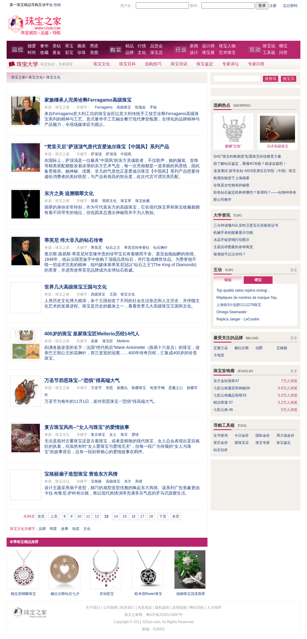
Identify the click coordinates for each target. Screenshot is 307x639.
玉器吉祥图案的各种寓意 (233, 247)
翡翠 (94, 201)
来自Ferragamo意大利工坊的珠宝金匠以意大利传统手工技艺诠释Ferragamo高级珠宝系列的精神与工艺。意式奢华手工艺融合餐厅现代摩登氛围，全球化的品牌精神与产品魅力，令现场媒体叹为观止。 (122, 119)
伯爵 (259, 348)
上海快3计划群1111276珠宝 (238, 305)
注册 (272, 6)
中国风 (126, 154)
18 (151, 516)
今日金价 (241, 435)
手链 (153, 107)
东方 (127, 481)
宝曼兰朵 (220, 348)
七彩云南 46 (223, 410)
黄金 (56, 52)
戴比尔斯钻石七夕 (65, 594)
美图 (94, 52)
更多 (293, 270)
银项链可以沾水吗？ (229, 254)
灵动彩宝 (107, 594)
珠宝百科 (127, 64)
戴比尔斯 (241, 348)
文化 (142, 52)
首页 (41, 516)
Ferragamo (104, 107)
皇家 (94, 341)
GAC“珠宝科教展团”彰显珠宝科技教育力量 (247, 156)
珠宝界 (126, 201)
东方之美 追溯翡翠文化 (69, 193)
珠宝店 (156, 52)
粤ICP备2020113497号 (164, 615)
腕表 (81, 46)
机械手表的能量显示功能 (233, 232)
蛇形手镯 (157, 388)
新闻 (194, 46)
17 (142, 516)
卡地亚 (218, 355)
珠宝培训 (179, 64)
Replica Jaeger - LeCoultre (237, 319)
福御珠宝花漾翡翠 (190, 594)
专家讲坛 (230, 64)
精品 (129, 46)
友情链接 (179, 607)
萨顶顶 (96, 154)
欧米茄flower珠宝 (148, 594)
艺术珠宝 (227, 52)
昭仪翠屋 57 (223, 402)
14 (116, 516)
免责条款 (145, 607)
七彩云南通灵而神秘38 (231, 388)
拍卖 (75, 529)
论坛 (227, 280)
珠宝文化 (101, 64)
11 (88, 516)
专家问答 (256, 64)
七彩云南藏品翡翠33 (229, 395)
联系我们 (127, 607)
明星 (53, 529)
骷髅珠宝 (139, 388)
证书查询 (220, 435)
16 (133, 516)
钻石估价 (220, 450)
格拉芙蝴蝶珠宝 (23, 594)
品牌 (129, 52)
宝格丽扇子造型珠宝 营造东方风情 (81, 474)
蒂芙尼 (96, 247)
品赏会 (156, 46)
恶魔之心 (175, 388)
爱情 (135, 434)
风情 (138, 481)
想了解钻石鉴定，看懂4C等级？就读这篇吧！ (249, 164)
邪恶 (109, 388)
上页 (54, 516)
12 (97, 516)
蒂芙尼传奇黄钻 (136, 247)
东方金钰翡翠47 (226, 381)
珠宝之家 (18, 77)
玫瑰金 (140, 107)
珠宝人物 (227, 46)
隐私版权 (162, 607)
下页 (162, 516)
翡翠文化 (109, 201)
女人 (113, 434)
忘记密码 (290, 6)
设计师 (208, 46)
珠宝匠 (107, 341)
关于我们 (93, 607)
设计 (194, 52)
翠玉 (69, 46)
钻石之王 (113, 247)
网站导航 (196, 607)
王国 (113, 294)
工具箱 (269, 52)
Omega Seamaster (231, 312)
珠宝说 (269, 46)
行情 (142, 46)
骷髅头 (122, 388)
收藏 (44, 52)
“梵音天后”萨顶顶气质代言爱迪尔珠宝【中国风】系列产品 (106, 146)
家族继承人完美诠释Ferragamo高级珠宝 (88, 100)
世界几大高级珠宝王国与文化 (75, 287)
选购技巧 (153, 64)
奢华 (44, 46)
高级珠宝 (124, 107)
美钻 (56, 46)
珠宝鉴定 (204, 64)
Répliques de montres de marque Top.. (247, 298)
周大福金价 (285, 435)
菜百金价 (220, 443)
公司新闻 (110, 607)
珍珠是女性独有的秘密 (231, 185)
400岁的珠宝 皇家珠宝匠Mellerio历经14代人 (91, 333)
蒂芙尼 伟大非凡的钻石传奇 (73, 240)
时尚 (32, 52)
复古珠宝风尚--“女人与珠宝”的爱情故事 (86, 427)
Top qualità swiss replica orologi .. (243, 290)
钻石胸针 (160, 247)
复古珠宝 (98, 434)
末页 (175, 516)
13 (106, 516)
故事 (64, 529)
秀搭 (94, 46)
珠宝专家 (262, 443)
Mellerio (123, 341)
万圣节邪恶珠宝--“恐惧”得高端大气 (82, 380)
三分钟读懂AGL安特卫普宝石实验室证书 (245, 225)
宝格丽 (96, 481)
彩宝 (69, 52)
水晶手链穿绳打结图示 (231, 240)
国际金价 (262, 435)
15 (125, 516)
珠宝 (124, 434)
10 (79, 516)
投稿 (57, 5)
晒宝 (283, 46)
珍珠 (81, 52)
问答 (283, 52)
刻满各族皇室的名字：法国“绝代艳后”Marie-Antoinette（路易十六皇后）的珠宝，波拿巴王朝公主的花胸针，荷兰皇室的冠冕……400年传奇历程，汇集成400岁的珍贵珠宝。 (122, 353)
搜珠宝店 (241, 443)
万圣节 (96, 388)
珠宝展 (208, 52)
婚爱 (32, 46)
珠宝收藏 (142, 201)
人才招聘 (214, 607)
